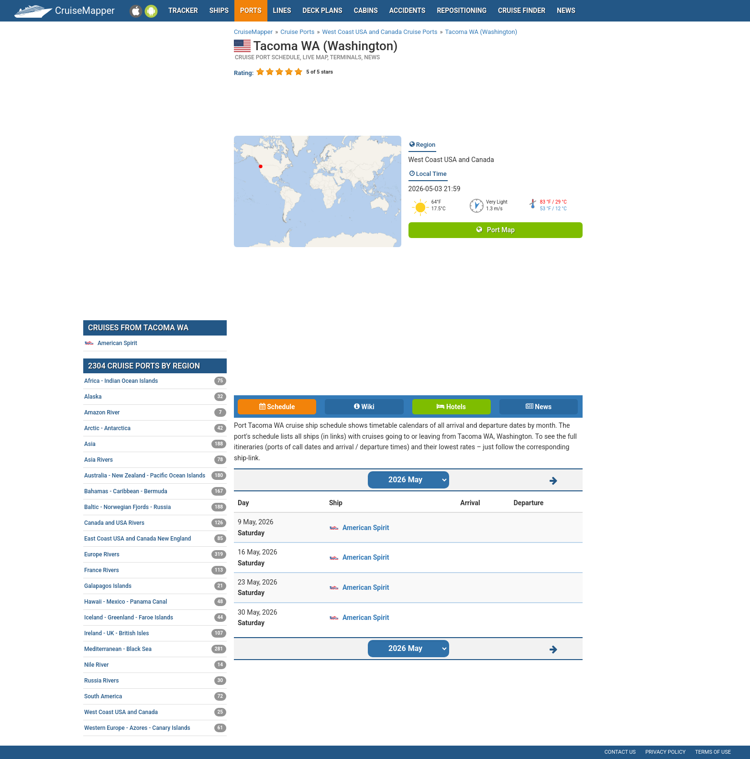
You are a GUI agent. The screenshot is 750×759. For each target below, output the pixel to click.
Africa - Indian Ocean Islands (155, 381)
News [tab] (538, 407)
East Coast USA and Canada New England (155, 538)
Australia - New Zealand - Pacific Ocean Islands (155, 475)
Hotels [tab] (451, 407)
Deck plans (322, 10)
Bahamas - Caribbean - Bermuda (155, 491)
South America (155, 696)
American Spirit (365, 527)
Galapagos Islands (155, 586)
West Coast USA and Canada (451, 159)
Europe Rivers (155, 554)
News (566, 10)
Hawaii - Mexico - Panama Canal (155, 601)
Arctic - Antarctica (155, 428)
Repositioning (461, 10)
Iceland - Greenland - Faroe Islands (155, 617)
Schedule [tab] (277, 407)
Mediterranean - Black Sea (155, 649)
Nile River (155, 665)
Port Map (495, 230)
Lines (282, 10)
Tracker (183, 10)
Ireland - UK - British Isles (155, 633)
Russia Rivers (155, 680)
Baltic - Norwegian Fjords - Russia (155, 507)
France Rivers (155, 570)
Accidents (407, 10)
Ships (219, 10)
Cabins (366, 10)
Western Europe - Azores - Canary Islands (155, 728)
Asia (155, 444)
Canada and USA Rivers (155, 523)
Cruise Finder (521, 10)
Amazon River (155, 412)
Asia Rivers (155, 459)
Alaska (155, 396)
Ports (250, 10)
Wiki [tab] (364, 407)
